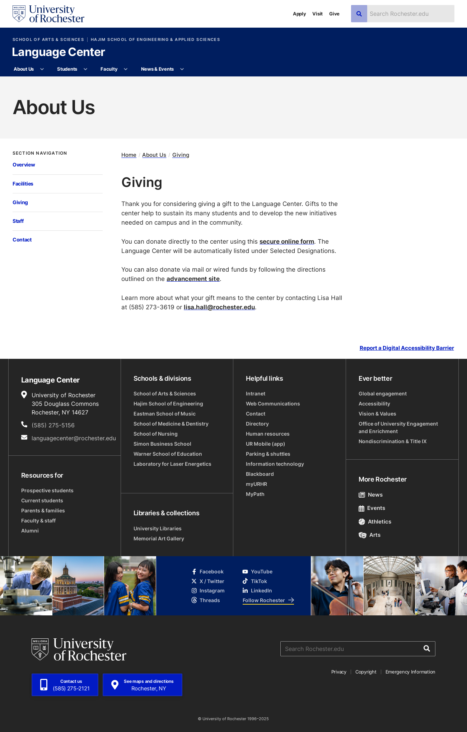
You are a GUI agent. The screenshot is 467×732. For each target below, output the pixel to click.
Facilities (23, 183)
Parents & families (43, 510)
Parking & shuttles (268, 453)
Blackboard (260, 473)
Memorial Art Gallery (159, 538)
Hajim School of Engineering (168, 403)
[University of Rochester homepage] (48, 13)
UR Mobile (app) (265, 443)
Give (334, 13)
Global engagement (383, 393)
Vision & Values (377, 413)
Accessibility (374, 403)
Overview (24, 164)
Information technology (275, 463)
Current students (42, 500)
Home (128, 155)
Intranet (255, 393)
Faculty (109, 69)
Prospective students (47, 490)
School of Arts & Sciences (48, 39)
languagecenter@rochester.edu (74, 438)
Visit (317, 13)
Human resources (268, 433)
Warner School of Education (168, 453)
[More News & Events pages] (182, 69)
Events (372, 508)
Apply (299, 13)
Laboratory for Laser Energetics (172, 463)
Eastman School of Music (165, 413)
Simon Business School (162, 443)
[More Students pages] (85, 69)
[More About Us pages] (42, 69)
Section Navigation (40, 153)
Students (67, 69)
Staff (18, 221)
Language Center (58, 52)
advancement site (193, 278)
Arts (369, 535)
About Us (24, 69)
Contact (22, 239)
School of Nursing (156, 433)
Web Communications (273, 403)
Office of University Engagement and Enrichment (398, 427)
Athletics (375, 521)
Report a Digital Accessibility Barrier (407, 348)
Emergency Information (411, 671)
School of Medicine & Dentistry (171, 423)
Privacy (338, 671)
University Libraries (158, 528)
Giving (20, 202)
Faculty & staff (38, 520)
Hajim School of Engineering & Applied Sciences (155, 39)
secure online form (287, 241)
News (371, 494)
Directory (257, 423)
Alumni (30, 530)
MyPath (255, 494)
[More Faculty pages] (126, 69)
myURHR (256, 483)
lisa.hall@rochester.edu (219, 306)
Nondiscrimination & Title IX (393, 441)
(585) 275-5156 (53, 425)
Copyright (366, 671)
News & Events (157, 69)
